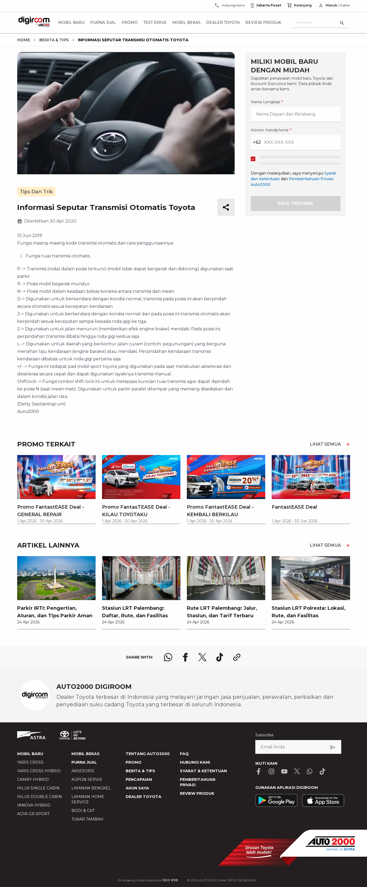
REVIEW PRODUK (197, 793)
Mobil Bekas (186, 22)
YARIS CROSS (30, 762)
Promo (130, 22)
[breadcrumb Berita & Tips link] (53, 40)
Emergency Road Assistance (148, 880)
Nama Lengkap (267, 101)
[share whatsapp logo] (168, 657)
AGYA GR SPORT (33, 813)
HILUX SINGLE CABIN (38, 788)
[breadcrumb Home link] (23, 40)
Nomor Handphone (271, 130)
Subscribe (264, 735)
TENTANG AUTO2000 (148, 753)
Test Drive (155, 22)
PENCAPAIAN (139, 779)
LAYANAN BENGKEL (91, 788)
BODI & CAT (83, 810)
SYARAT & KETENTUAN (203, 770)
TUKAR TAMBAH (87, 819)
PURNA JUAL (84, 762)
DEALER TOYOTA (143, 796)
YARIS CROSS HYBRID (39, 770)
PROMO (133, 762)
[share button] (226, 207)
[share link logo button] (236, 657)
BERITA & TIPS (140, 770)
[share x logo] (202, 657)
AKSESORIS (82, 770)
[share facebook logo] (185, 657)
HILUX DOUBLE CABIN (39, 796)
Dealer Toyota (223, 22)
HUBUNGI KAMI (195, 762)
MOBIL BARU (30, 753)
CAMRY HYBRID (33, 779)
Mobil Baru (71, 22)
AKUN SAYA (137, 788)
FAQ (184, 753)
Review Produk (263, 22)
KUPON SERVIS (86, 779)
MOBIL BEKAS (85, 753)
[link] (56, 592)
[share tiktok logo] (219, 657)
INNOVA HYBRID (33, 805)
